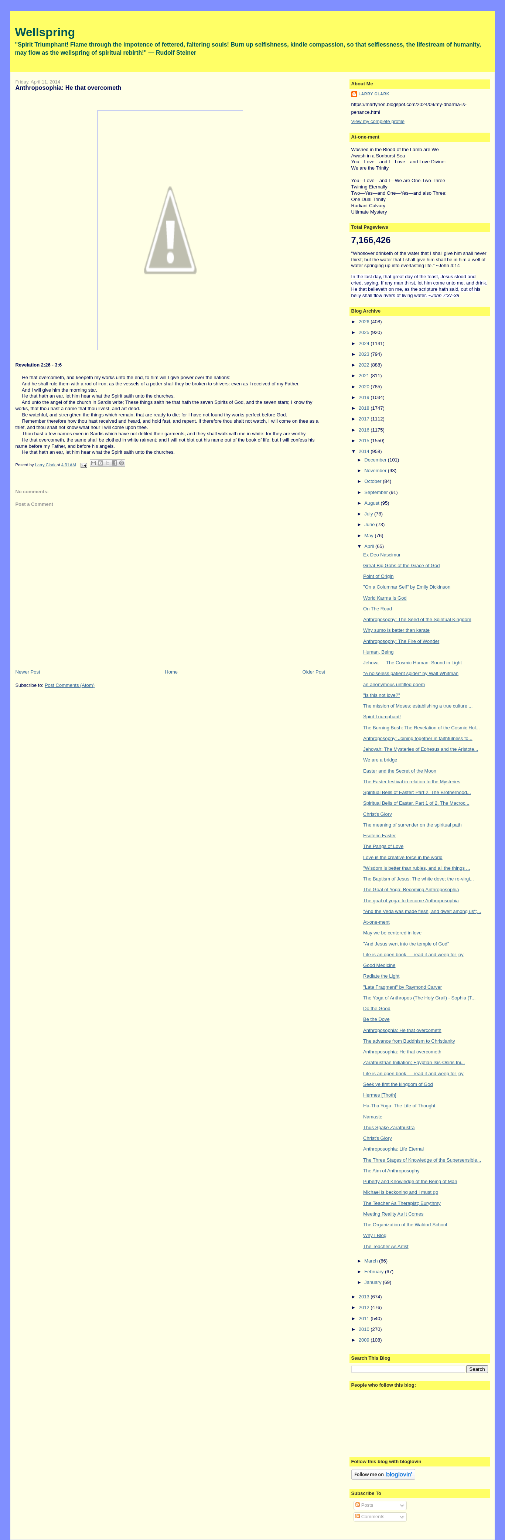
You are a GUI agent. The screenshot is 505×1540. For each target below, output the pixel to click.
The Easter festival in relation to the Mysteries (411, 781)
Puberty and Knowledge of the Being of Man (410, 1181)
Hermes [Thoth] (379, 1095)
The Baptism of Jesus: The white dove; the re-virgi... (418, 879)
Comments (369, 1516)
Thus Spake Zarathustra (388, 1127)
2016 (365, 430)
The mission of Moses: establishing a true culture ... (417, 706)
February (374, 1271)
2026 (365, 321)
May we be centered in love (392, 933)
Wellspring (45, 32)
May (369, 535)
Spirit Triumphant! (382, 716)
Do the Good (376, 1008)
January (373, 1282)
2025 (365, 332)
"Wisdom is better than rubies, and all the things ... (416, 868)
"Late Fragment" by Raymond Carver (402, 987)
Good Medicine (379, 965)
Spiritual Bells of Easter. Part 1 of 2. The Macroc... (416, 803)
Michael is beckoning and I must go (400, 1192)
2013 (365, 1296)
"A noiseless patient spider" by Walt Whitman (410, 673)
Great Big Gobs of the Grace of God (401, 565)
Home (171, 672)
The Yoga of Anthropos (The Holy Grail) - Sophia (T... (419, 998)
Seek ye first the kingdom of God (398, 1084)
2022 (365, 365)
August (372, 503)
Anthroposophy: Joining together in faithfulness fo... (417, 738)
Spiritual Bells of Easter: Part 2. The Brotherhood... (417, 792)
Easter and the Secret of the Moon (399, 771)
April (369, 546)
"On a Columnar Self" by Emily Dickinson (406, 587)
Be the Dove (376, 1019)
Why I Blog (374, 1235)
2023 (365, 354)
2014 (365, 451)
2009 (365, 1340)
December (376, 460)
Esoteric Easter (379, 835)
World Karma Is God (385, 598)
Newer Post (27, 672)
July (369, 514)
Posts (364, 1505)
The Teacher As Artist (386, 1246)
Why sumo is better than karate (396, 630)
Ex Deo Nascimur (381, 555)
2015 (365, 440)
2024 (365, 343)
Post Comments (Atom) (70, 685)
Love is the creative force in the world (403, 857)
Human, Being (378, 652)
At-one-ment (376, 922)
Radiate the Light (381, 976)
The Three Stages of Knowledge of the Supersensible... (422, 1160)
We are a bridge (380, 760)
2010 (365, 1329)
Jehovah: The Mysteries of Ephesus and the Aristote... (420, 749)
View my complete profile (378, 121)
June (370, 524)
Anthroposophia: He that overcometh (402, 1030)
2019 (365, 397)
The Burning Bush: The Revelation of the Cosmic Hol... (421, 727)
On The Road (377, 608)
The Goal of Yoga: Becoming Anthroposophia (411, 889)
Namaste (372, 1117)
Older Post (314, 672)
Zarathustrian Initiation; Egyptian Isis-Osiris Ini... (414, 1062)
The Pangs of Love (383, 846)
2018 (365, 408)
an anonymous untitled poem (394, 684)
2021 (365, 375)
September (376, 492)
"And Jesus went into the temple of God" (406, 944)
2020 (365, 386)
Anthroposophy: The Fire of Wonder (401, 641)
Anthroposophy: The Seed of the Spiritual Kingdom (417, 619)
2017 (365, 419)
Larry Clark (374, 94)
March (371, 1261)
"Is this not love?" (381, 695)
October (373, 481)
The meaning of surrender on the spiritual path (412, 825)
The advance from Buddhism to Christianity (409, 1041)
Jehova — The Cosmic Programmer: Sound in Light (412, 662)
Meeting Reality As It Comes (393, 1214)
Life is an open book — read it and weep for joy (413, 954)
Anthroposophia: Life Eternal (393, 1149)
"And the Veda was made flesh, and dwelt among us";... (422, 911)
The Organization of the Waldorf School (405, 1224)
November (376, 470)
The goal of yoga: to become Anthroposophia (411, 900)
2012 (365, 1307)
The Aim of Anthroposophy (391, 1170)
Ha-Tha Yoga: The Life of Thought (399, 1105)
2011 (365, 1318)
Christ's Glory (377, 814)
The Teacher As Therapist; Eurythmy (402, 1203)
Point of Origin (378, 576)
